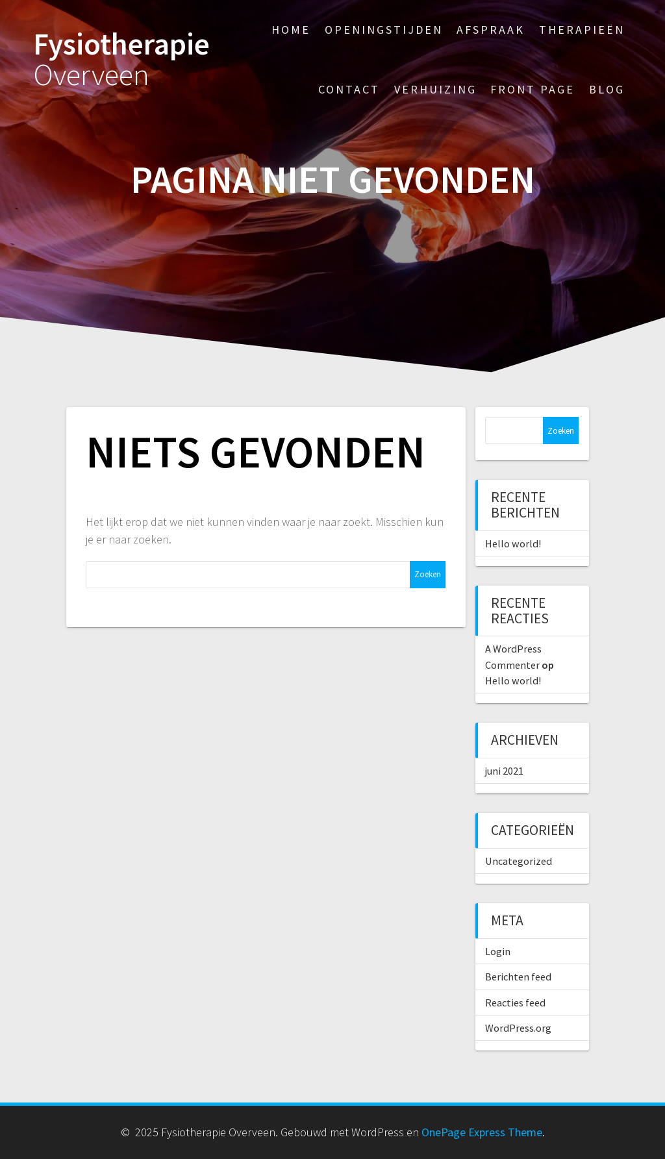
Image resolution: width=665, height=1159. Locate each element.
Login (497, 951)
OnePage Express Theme (481, 1132)
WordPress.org (518, 1027)
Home (290, 29)
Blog (607, 89)
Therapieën (582, 29)
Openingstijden (384, 29)
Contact (349, 89)
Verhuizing (435, 89)
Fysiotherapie (121, 59)
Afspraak (491, 29)
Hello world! (513, 543)
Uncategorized (518, 860)
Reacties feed (515, 1002)
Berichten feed (518, 976)
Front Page (532, 89)
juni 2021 (504, 770)
